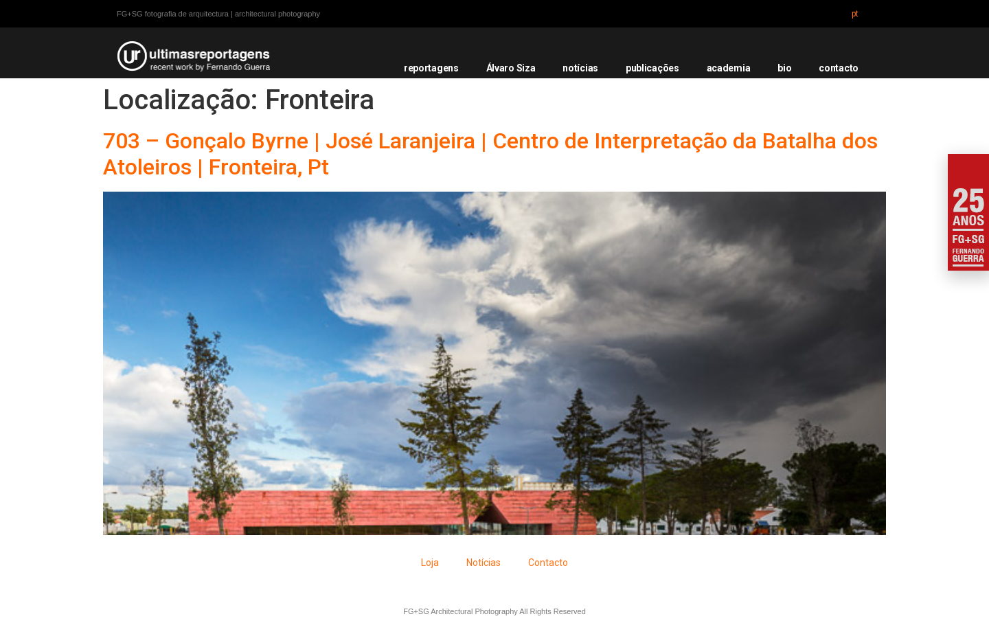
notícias (580, 68)
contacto (839, 68)
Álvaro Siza (511, 68)
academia (729, 68)
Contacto (548, 562)
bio (784, 68)
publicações (652, 68)
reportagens (431, 68)
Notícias (483, 562)
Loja (430, 562)
